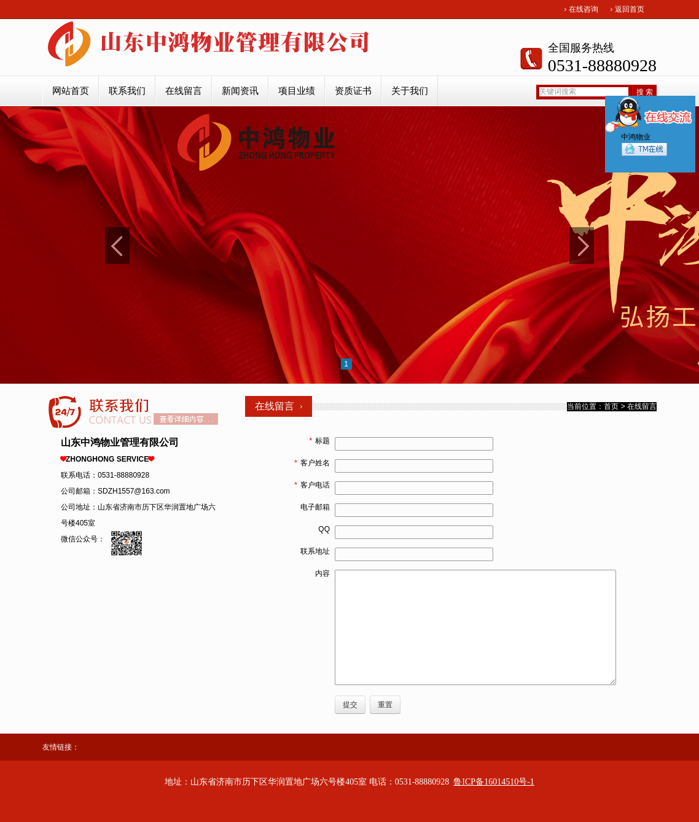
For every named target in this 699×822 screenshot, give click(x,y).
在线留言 (183, 91)
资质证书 (353, 91)
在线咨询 (583, 9)
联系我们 (127, 91)
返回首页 (629, 9)
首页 (611, 406)
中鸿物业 (644, 147)
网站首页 (70, 91)
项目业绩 (296, 91)
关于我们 (409, 91)
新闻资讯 (240, 91)
